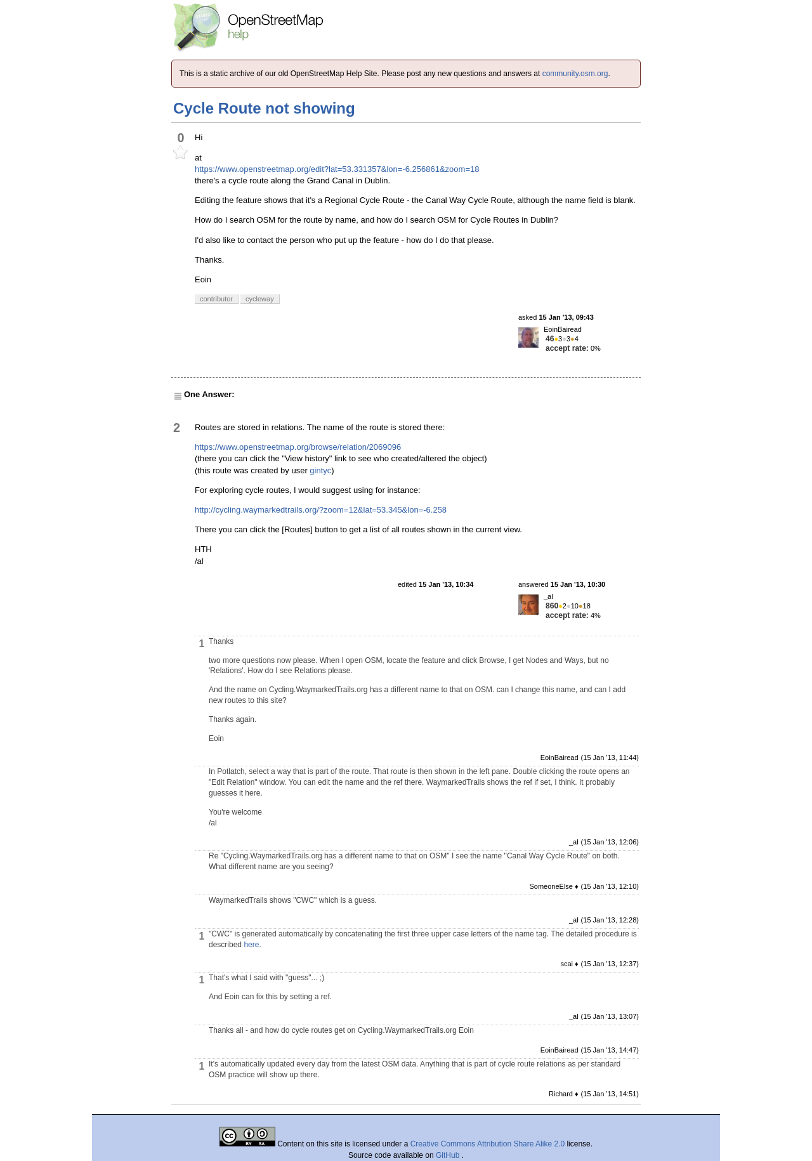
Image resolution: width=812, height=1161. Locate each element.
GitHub (449, 1155)
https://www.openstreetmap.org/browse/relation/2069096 (298, 447)
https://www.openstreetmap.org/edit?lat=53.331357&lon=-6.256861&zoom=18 (337, 169)
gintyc (320, 470)
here (251, 944)
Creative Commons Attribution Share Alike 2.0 (487, 1143)
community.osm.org (575, 73)
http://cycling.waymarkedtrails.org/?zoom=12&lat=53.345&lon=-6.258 (321, 510)
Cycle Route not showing (264, 108)
